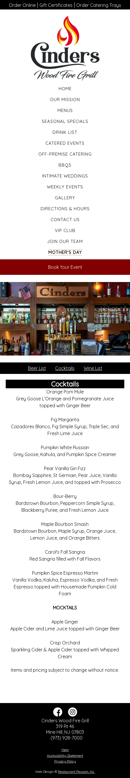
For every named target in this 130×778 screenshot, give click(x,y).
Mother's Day (65, 252)
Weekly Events (65, 187)
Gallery (65, 197)
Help (65, 750)
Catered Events (65, 143)
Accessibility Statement (65, 755)
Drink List (65, 132)
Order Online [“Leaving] (22, 5)
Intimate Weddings (65, 176)
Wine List (93, 368)
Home (65, 88)
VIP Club (65, 230)
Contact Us (65, 219)
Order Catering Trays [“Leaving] (98, 5)
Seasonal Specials (65, 121)
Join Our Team (65, 241)
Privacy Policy (65, 761)
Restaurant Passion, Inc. (76, 771)
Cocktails (65, 368)
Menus (65, 110)
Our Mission (65, 99)
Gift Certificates (56, 5)
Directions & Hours (65, 208)
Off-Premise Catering (65, 154)
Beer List (37, 368)
